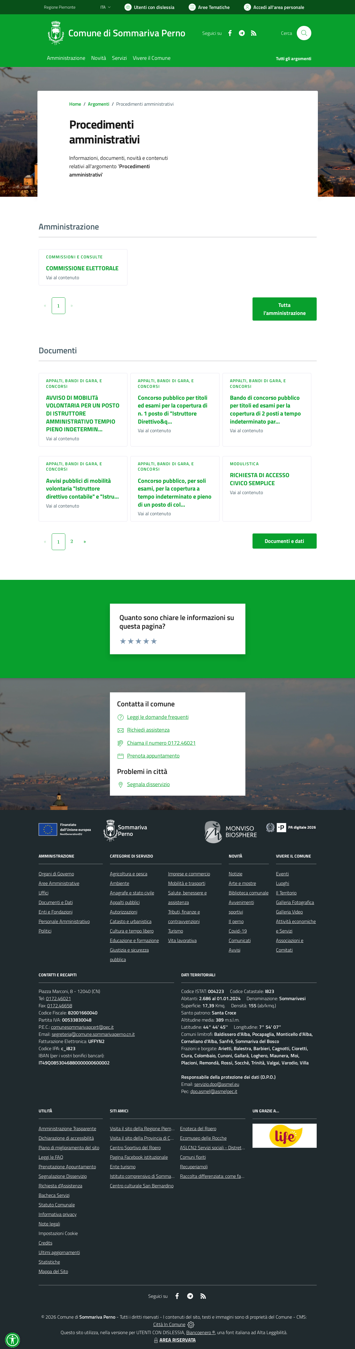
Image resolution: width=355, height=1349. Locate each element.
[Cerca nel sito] (304, 33)
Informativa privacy (58, 1214)
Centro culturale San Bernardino (141, 1185)
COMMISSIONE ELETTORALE (82, 268)
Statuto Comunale (57, 1204)
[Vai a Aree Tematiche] (209, 7)
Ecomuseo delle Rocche (203, 1138)
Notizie (235, 873)
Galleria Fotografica (295, 902)
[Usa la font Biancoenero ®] (149, 7)
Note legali (49, 1223)
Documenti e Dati (56, 902)
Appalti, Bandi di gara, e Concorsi (74, 383)
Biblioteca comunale (249, 892)
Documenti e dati (284, 541)
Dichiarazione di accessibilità (66, 1138)
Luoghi (282, 883)
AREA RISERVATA (174, 1339)
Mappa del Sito (53, 1271)
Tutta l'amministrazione (285, 309)
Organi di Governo (56, 873)
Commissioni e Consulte (74, 257)
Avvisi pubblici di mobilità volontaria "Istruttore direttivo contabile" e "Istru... (82, 488)
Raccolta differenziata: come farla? (214, 1176)
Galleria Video (289, 911)
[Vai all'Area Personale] (274, 7)
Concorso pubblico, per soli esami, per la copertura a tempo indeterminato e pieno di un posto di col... (175, 492)
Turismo (175, 930)
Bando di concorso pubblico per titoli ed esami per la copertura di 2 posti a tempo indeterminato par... (265, 409)
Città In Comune (169, 1324)
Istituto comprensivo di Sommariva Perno (150, 1176)
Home (75, 103)
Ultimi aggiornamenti (59, 1252)
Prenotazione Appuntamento (67, 1166)
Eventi (282, 873)
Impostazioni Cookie (58, 1233)
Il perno (236, 921)
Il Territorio (286, 892)
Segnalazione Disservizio (63, 1176)
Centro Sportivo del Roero (135, 1147)
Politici (45, 930)
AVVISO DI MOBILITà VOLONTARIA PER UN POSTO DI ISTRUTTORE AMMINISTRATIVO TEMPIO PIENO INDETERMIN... (82, 413)
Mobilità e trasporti (186, 883)
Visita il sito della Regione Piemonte (145, 1128)
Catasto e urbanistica (131, 921)
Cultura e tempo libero (132, 930)
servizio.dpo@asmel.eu (216, 1084)
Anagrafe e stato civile (132, 892)
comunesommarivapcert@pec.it (82, 1027)
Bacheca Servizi (54, 1195)
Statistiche (49, 1261)
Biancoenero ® (200, 1332)
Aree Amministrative (59, 883)
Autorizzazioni (123, 911)
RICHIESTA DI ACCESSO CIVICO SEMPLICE (259, 479)
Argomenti (98, 103)
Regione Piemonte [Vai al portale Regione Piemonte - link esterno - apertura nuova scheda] (59, 7)
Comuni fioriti (193, 1157)
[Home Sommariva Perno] (118, 33)
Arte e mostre (242, 883)
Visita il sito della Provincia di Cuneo (145, 1138)
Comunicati (240, 940)
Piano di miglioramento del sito (69, 1147)
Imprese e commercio (189, 873)
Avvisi (234, 949)
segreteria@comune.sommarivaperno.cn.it (93, 1034)
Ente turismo (122, 1166)
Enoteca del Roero (198, 1128)
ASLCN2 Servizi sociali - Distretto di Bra (219, 1147)
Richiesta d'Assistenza (60, 1185)
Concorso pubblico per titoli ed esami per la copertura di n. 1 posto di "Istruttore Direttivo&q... (172, 409)
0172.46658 (59, 1005)
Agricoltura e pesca (128, 873)
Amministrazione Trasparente (67, 1128)
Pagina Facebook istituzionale (139, 1157)
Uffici (43, 892)
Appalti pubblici (125, 902)
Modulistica (244, 463)
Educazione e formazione (134, 940)
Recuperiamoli (194, 1166)
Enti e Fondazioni (55, 911)
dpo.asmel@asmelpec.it (213, 1091)
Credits (45, 1242)
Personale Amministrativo (64, 921)
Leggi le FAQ (51, 1157)
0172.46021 (58, 998)
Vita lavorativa (182, 940)
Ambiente (119, 883)
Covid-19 (238, 930)
